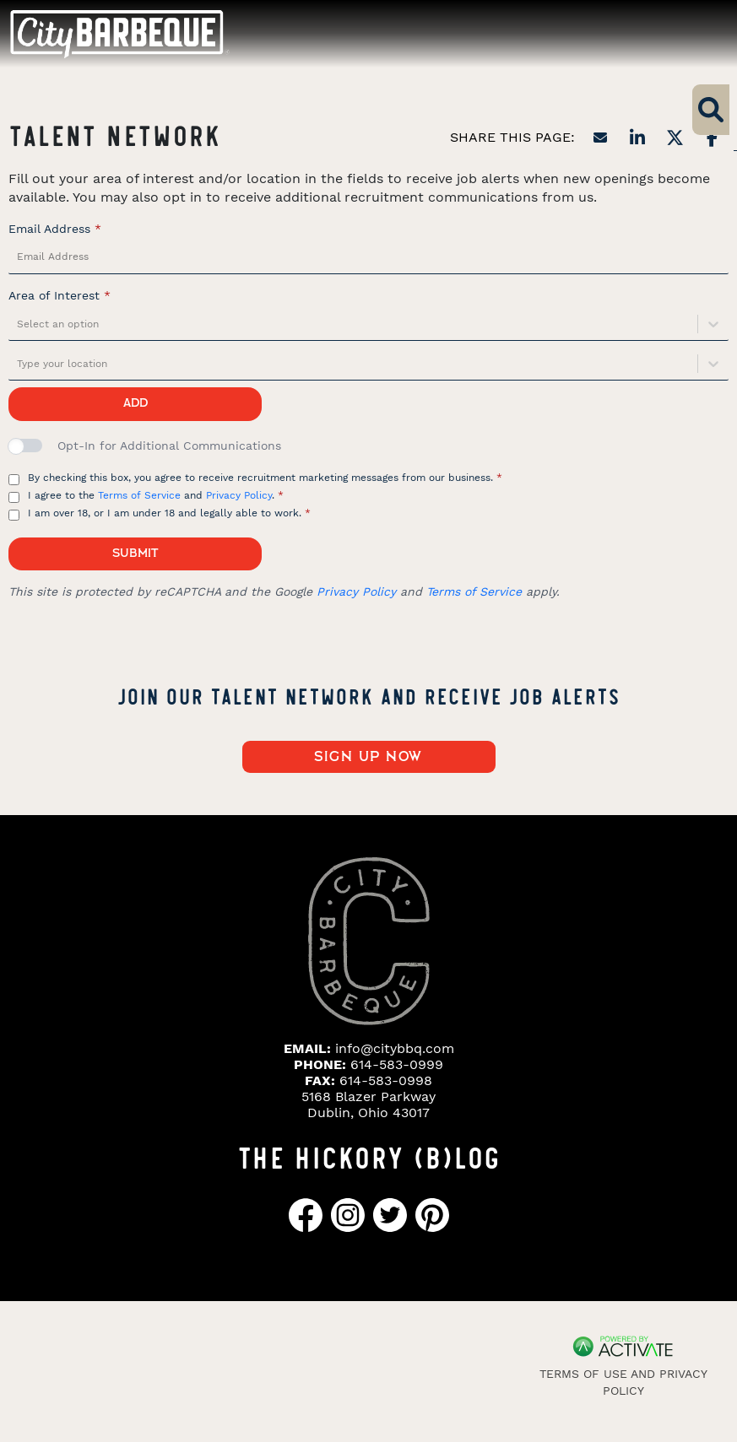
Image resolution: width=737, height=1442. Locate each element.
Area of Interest (59, 295)
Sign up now (368, 757)
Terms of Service (139, 495)
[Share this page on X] (674, 137)
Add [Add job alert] (135, 403)
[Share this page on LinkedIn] (637, 137)
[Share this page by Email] (600, 137)
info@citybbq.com (394, 1048)
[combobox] (18, 324)
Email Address (54, 228)
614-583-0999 (396, 1064)
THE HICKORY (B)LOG (369, 1156)
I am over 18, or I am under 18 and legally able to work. (169, 513)
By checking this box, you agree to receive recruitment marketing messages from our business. (265, 477)
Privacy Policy (239, 495)
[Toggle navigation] (693, 33)
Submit (135, 553)
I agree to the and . (156, 495)
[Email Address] (368, 257)
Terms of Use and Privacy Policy (623, 1382)
